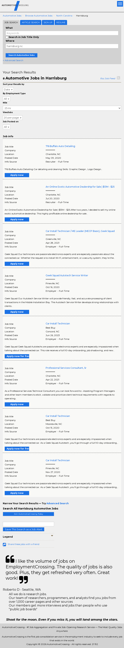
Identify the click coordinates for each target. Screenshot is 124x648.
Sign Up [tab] (48, 22)
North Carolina (64, 15)
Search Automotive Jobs (21, 55)
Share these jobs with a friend (23, 544)
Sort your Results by (13, 84)
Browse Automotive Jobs (38, 15)
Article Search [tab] (31, 22)
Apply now (16, 175)
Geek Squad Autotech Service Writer (67, 275)
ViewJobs (8, 112)
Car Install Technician (58, 323)
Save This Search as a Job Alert (23, 529)
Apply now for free (18, 356)
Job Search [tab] (11, 22)
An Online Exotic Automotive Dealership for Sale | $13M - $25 (80, 186)
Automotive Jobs (12, 15)
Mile (5, 103)
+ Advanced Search (13, 60)
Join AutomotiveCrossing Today (28, 514)
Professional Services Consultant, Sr (66, 367)
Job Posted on (10, 121)
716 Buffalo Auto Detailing (60, 146)
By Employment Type (14, 93)
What (9, 27)
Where (10, 40)
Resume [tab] (60, 22)
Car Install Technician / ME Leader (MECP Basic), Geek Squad (80, 231)
